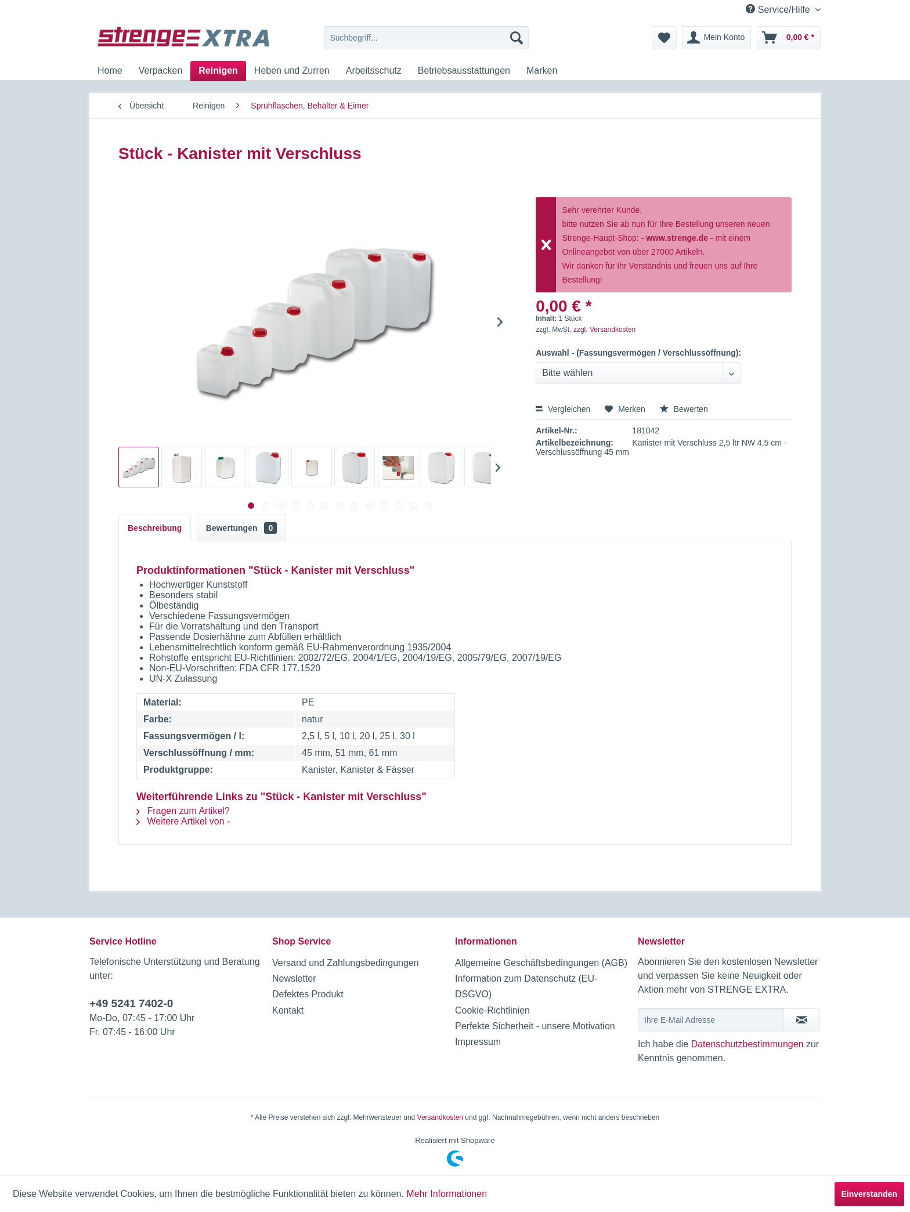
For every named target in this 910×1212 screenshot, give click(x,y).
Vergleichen (563, 409)
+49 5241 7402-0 (131, 1003)
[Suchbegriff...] (426, 37)
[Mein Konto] (716, 37)
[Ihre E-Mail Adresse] (711, 1020)
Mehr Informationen (446, 1194)
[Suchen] (516, 37)
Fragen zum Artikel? (183, 811)
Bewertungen (241, 528)
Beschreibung (155, 528)
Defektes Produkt (308, 994)
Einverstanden (869, 1194)
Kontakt (288, 1010)
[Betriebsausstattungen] (464, 71)
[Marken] (541, 71)
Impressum (478, 1042)
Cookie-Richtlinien (492, 1010)
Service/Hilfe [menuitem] (779, 9)
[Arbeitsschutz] (374, 71)
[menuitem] (426, 37)
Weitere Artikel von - (183, 821)
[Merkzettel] (664, 37)
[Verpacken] (161, 71)
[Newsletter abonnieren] (801, 1020)
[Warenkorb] (789, 37)
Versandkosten (440, 1117)
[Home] (110, 71)
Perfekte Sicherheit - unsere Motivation (535, 1026)
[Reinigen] (218, 71)
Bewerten (684, 409)
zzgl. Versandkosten (604, 329)
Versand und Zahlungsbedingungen (345, 963)
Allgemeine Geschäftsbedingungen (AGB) (541, 963)
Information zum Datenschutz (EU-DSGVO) (526, 986)
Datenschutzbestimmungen (747, 1044)
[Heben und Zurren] (292, 71)
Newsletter (294, 978)
